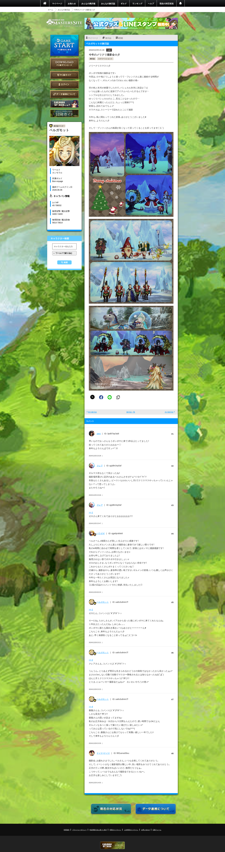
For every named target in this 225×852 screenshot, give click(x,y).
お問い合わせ (145, 830)
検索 (66, 262)
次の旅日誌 (169, 412)
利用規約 (66, 830)
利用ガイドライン (115, 830)
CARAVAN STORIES (112, 845)
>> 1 (91, 512)
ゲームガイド (64, 113)
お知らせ (72, 3)
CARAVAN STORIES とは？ (64, 104)
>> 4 (91, 706)
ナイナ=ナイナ (103, 753)
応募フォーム (157, 830)
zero (99, 433)
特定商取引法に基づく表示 (98, 830)
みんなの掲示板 (88, 3)
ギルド (124, 3)
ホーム (50, 9)
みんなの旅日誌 (108, 3)
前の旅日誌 (92, 412)
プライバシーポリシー (79, 830)
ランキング (137, 3)
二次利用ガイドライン (131, 830)
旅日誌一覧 (130, 412)
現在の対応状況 (167, 3)
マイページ (57, 3)
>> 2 (91, 659)
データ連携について (64, 94)
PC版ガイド (64, 75)
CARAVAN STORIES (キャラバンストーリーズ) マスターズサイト (64, 23)
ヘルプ (151, 3)
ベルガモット (103, 602)
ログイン (64, 84)
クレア (100, 465)
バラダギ (101, 533)
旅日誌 (108, 37)
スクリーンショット (105, 58)
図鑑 (121, 37)
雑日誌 (92, 58)
